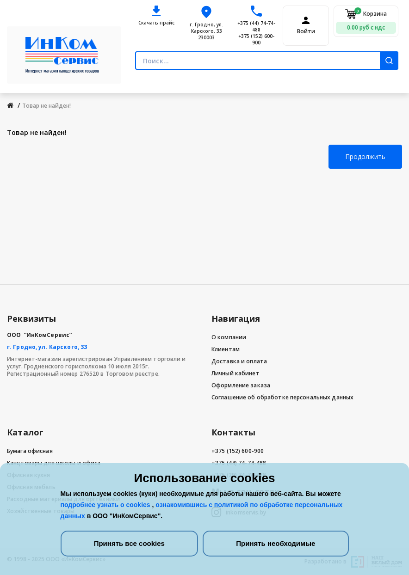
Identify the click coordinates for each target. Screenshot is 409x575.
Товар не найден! (46, 106)
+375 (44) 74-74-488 (256, 26)
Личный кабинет (235, 373)
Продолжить (365, 156)
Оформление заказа (240, 385)
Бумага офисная (30, 451)
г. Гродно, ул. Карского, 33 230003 (206, 31)
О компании (228, 337)
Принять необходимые (275, 543)
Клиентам (225, 349)
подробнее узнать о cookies (106, 504)
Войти (306, 31)
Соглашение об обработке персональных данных (282, 397)
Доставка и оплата (239, 361)
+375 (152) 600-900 (256, 39)
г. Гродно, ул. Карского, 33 (47, 347)
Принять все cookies (129, 543)
